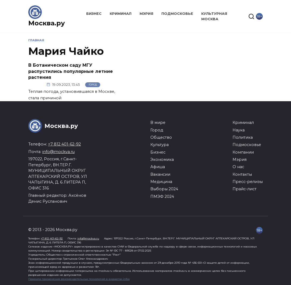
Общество (161, 137)
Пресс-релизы (248, 181)
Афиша (157, 166)
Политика (243, 137)
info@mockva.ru (58, 151)
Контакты (242, 174)
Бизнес (94, 14)
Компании (243, 152)
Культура (159, 144)
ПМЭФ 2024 (162, 196)
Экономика (162, 159)
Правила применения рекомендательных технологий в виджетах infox (79, 279)
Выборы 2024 (164, 188)
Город (93, 84)
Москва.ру (46, 23)
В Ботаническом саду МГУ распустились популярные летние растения (70, 71)
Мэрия (146, 14)
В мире (157, 122)
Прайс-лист (245, 188)
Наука (239, 130)
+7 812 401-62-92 (64, 144)
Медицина (161, 181)
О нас (238, 166)
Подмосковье (177, 14)
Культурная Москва (214, 16)
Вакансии (160, 174)
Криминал (120, 14)
